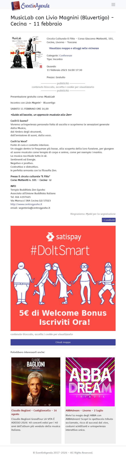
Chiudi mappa (63, 342)
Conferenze (65, 55)
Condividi (109, 220)
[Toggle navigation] (113, 4)
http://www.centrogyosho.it (26, 204)
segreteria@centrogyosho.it (34, 207)
